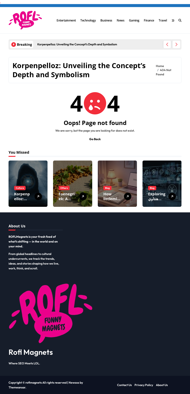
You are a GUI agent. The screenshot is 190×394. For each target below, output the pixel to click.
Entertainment (66, 20)
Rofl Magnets (31, 352)
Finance (149, 20)
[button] (176, 44)
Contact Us (124, 385)
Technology (88, 20)
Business (106, 20)
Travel (163, 20)
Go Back (95, 139)
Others (64, 187)
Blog (107, 187)
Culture (20, 187)
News (120, 20)
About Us (162, 385)
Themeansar (17, 387)
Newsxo (74, 382)
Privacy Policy (144, 385)
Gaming (134, 20)
